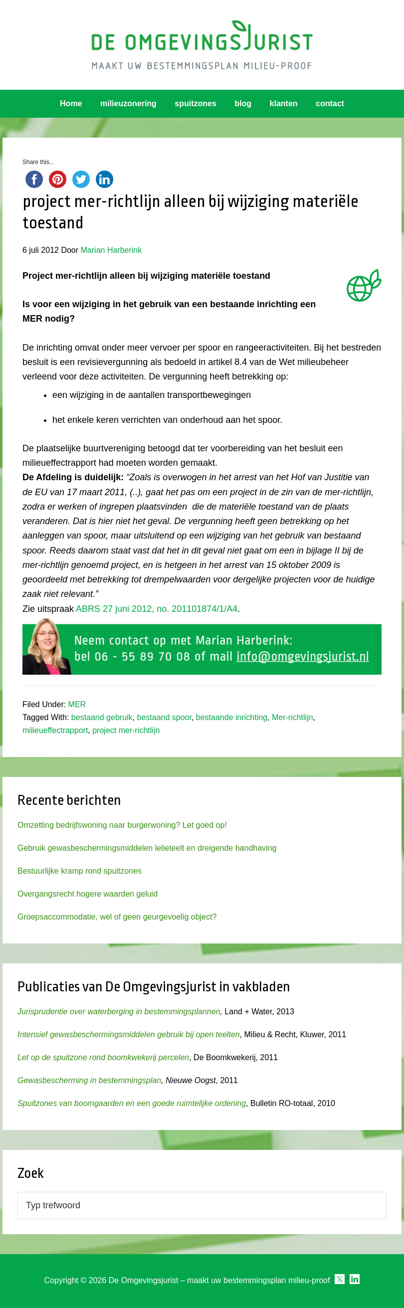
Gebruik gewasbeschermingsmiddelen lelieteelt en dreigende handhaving (146, 848)
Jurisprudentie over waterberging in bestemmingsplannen (118, 1011)
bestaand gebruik (102, 717)
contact (330, 103)
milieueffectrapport (55, 730)
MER (77, 704)
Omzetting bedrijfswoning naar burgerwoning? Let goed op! (122, 825)
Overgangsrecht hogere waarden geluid (87, 894)
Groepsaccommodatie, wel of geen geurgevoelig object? (116, 917)
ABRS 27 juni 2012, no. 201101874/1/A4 (156, 609)
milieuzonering (128, 103)
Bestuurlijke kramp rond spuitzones (79, 871)
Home (71, 103)
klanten (284, 103)
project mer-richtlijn (126, 730)
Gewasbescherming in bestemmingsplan (89, 1080)
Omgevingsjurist (202, 45)
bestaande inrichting (231, 717)
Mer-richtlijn (292, 717)
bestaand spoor (164, 717)
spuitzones (195, 103)
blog (242, 103)
